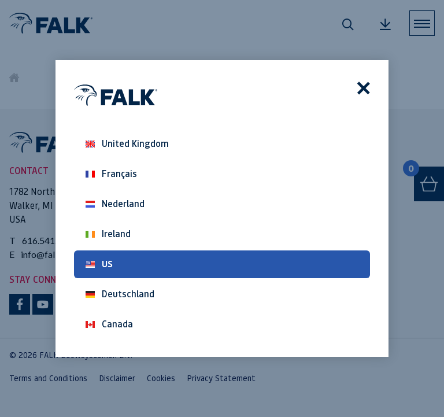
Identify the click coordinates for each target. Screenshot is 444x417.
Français (111, 173)
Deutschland (120, 294)
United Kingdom (127, 143)
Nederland (115, 203)
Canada (109, 324)
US (99, 264)
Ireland (108, 233)
